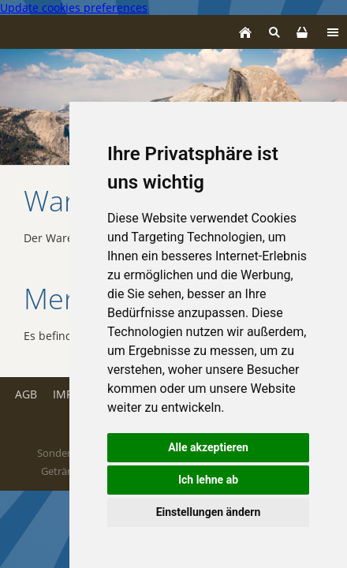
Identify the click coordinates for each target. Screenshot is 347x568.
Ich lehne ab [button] (208, 479)
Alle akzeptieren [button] (208, 447)
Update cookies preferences (73, 7)
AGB (26, 394)
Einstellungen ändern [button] (208, 512)
